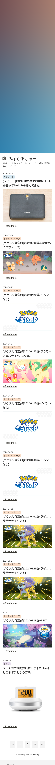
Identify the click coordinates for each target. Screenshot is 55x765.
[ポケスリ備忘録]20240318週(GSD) (25, 620)
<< (12, 744)
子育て (7, 664)
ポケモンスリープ (12, 238)
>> (42, 744)
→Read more (10, 226)
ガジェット (9, 177)
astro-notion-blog (32, 754)
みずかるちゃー (19, 158)
